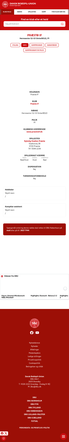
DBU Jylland (34, 408)
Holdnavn (34, 92)
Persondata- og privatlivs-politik (34, 428)
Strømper (44, 158)
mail (8, 230)
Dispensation (34, 167)
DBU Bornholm (34, 401)
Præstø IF (34, 104)
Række (34, 111)
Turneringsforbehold (34, 176)
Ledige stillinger (34, 356)
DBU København (34, 411)
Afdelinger (34, 350)
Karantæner (52, 45)
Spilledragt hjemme (34, 156)
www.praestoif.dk (34, 132)
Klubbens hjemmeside (34, 129)
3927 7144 (24, 230)
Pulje (34, 120)
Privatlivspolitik (34, 360)
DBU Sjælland (34, 418)
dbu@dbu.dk (35, 387)
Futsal (34, 421)
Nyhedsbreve (34, 343)
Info (25, 45)
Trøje (24, 158)
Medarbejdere (34, 353)
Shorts (34, 158)
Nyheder (34, 346)
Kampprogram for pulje (34, 50)
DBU (34, 397)
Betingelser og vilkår (34, 367)
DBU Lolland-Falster (34, 414)
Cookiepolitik (34, 363)
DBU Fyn (34, 404)
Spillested (34, 139)
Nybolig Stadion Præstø (34, 141)
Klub (34, 101)
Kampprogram (36, 45)
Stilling (15, 45)
